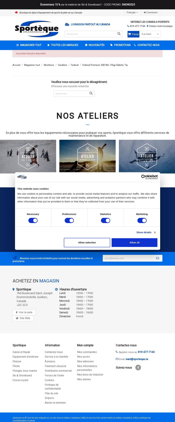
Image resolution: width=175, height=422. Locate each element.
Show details (143, 232)
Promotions (122, 45)
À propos (50, 361)
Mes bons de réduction (90, 374)
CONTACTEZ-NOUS (148, 45)
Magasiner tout (30, 45)
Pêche (16, 366)
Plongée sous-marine (25, 370)
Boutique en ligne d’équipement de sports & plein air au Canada (50, 12)
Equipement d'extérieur (26, 356)
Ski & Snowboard (22, 375)
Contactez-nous (54, 352)
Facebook (138, 367)
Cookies (49, 380)
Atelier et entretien (55, 402)
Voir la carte (25, 312)
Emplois (49, 398)
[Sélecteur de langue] (132, 12)
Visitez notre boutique (161, 26)
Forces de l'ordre (54, 375)
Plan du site (51, 393)
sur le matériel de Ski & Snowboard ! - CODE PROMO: (87, 4)
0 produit (151, 34)
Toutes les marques (64, 45)
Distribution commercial (58, 370)
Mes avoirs (83, 356)
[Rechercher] (94, 34)
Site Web (25, 318)
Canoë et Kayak (21, 352)
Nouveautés (96, 45)
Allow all (135, 242)
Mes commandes (87, 352)
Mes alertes (84, 379)
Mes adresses (85, 361)
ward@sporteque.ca (137, 359)
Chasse (17, 361)
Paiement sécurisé (55, 366)
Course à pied (20, 380)
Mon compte (85, 345)
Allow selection (87, 242)
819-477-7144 (137, 26)
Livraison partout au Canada (90, 24)
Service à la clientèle (56, 356)
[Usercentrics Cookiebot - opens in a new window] (144, 177)
